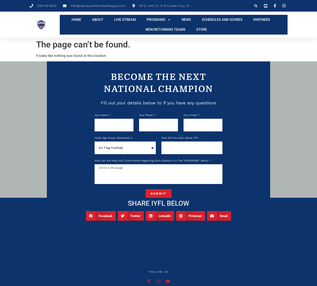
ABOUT (97, 20)
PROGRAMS (159, 20)
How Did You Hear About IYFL (180, 138)
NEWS (186, 20)
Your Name (102, 115)
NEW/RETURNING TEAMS (165, 29)
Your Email (191, 115)
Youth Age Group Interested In (114, 138)
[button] (256, 6)
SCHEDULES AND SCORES (222, 20)
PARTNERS (261, 20)
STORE (201, 29)
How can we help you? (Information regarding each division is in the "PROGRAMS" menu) (152, 160)
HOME (76, 20)
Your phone (146, 115)
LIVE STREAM (125, 20)
